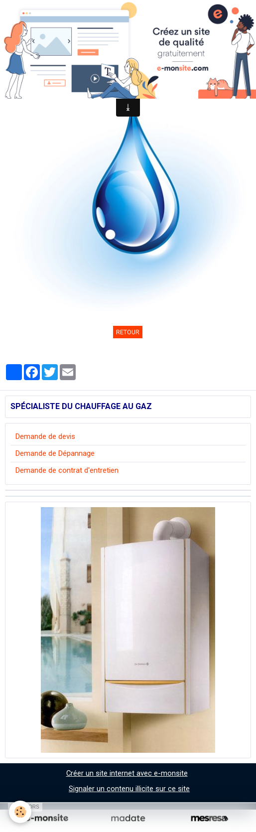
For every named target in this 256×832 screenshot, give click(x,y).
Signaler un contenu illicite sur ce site (129, 788)
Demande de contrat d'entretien (67, 470)
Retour (127, 332)
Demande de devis (45, 436)
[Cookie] (20, 812)
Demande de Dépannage (55, 453)
